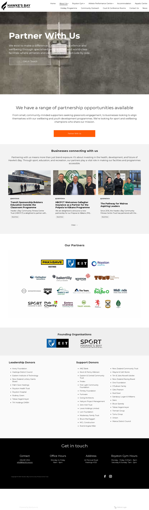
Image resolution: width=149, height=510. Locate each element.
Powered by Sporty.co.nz (29, 507)
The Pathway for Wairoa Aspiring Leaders (114, 204)
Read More (15, 217)
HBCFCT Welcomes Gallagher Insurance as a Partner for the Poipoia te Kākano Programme (72, 205)
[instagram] (110, 476)
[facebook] (105, 476)
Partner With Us (74, 134)
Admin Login (120, 507)
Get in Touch (30, 61)
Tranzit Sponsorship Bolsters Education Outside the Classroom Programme (27, 205)
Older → (74, 225)
